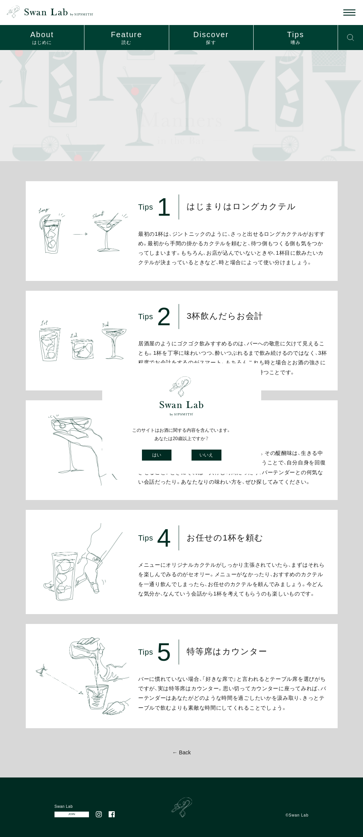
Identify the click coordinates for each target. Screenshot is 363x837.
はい (156, 455)
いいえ (206, 455)
